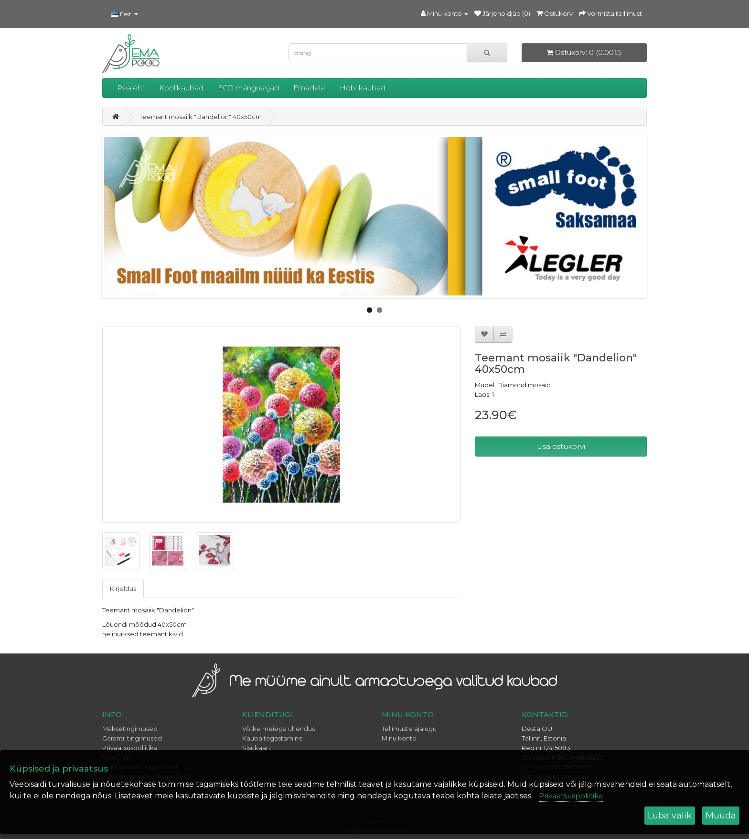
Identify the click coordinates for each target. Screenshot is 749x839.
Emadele (309, 87)
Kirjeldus (123, 588)
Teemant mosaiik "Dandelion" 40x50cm (200, 116)
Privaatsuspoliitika (571, 795)
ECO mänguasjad (248, 87)
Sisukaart (256, 748)
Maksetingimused (130, 728)
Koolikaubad (181, 87)
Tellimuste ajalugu (409, 728)
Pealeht (131, 87)
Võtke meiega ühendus (278, 728)
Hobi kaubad (362, 87)
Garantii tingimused (132, 738)
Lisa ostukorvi (561, 446)
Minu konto (399, 738)
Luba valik (670, 815)
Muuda (721, 815)
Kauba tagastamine (272, 738)
